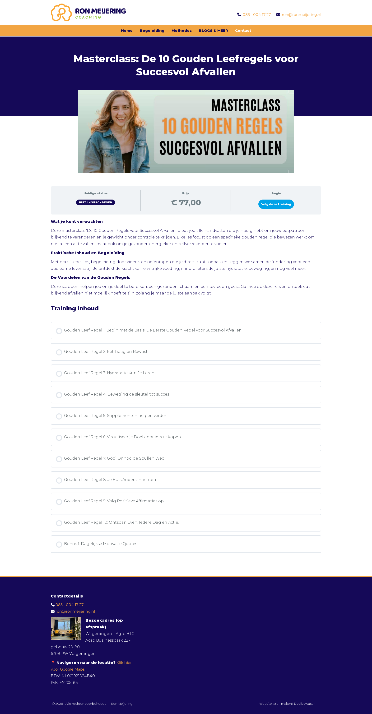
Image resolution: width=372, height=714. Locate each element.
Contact (243, 30)
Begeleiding (152, 30)
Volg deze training (276, 204)
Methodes (182, 30)
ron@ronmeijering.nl (301, 14)
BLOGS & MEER (213, 30)
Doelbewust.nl (305, 703)
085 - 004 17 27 (257, 14)
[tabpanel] (186, 257)
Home (127, 30)
